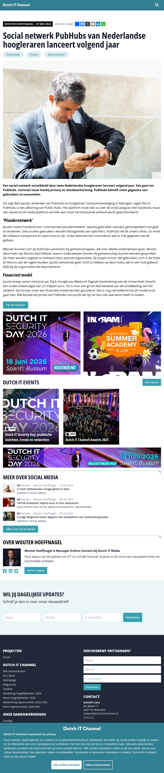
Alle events (152, 382)
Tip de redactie (15, 305)
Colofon (7, 689)
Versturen (133, 617)
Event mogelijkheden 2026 (19, 698)
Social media (13, 54)
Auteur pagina (36, 570)
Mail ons (88, 717)
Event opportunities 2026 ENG (21, 706)
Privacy (34, 54)
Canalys (8, 720)
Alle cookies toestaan (66, 764)
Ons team (9, 675)
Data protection (56, 54)
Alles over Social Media (20, 529)
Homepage (9, 680)
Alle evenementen (14, 671)
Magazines (9, 684)
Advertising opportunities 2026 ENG (25, 702)
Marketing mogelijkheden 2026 (22, 693)
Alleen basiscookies (98, 764)
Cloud (6, 657)
